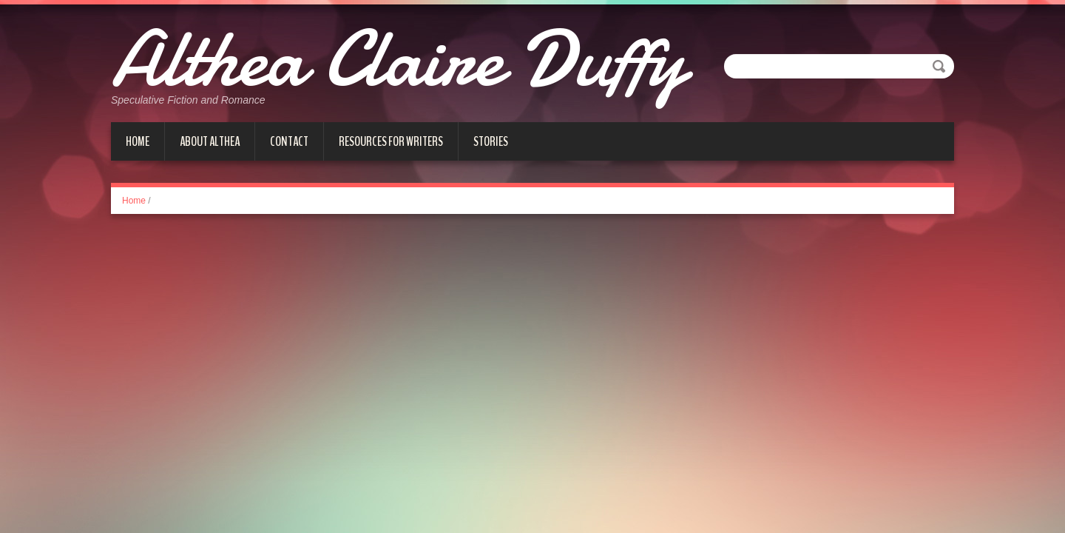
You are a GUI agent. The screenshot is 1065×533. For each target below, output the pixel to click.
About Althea (210, 141)
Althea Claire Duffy (398, 59)
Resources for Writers (391, 141)
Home (137, 141)
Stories (490, 141)
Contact (289, 141)
